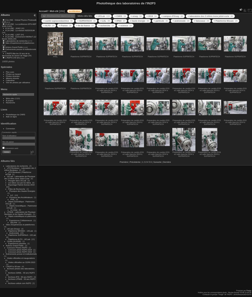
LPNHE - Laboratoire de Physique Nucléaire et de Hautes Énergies (20, 213)
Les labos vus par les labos (19, 183)
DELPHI (13, 222)
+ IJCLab (103, 16)
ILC (11, 195)
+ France (65, 25)
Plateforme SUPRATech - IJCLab (22, 235)
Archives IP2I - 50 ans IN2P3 (20, 277)
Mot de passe (8, 142)
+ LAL (105, 21)
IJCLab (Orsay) (13, 229)
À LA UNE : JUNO (13, 28)
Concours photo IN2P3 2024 (20, 250)
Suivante (157, 162)
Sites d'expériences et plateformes (19, 43)
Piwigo (248, 291)
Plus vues (10, 72)
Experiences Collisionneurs (20, 220)
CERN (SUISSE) (14, 241)
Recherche (10, 103)
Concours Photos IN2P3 (17, 248)
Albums (5, 15)
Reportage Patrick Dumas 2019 (21, 185)
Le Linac (14, 210)
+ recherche (106, 25)
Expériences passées (17, 243)
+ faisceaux (201, 21)
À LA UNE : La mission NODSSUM (20, 30)
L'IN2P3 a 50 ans (12, 58)
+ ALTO (48, 25)
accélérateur (74, 11)
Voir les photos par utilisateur (18, 82)
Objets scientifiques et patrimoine (22, 216)
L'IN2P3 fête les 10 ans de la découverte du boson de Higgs (16, 54)
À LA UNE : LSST (12, 35)
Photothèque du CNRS (15, 114)
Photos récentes (13, 76)
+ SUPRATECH (86, 21)
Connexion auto (10, 148)
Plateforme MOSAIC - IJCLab (20, 231)
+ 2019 (152, 16)
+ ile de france (85, 25)
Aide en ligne (11, 117)
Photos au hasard (13, 74)
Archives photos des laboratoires (21, 269)
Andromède (14, 233)
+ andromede (181, 21)
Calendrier (10, 80)
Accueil (43, 11)
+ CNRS (120, 16)
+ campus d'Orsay (172, 16)
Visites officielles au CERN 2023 (21, 262)
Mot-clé (54, 11)
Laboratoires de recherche (16, 41)
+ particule (161, 21)
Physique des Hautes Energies (22, 191)
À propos (10, 100)
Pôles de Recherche (16, 189)
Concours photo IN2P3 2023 (20, 252)
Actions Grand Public (14, 47)
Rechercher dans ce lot (60, 16)
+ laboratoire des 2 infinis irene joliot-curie (210, 16)
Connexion (10, 128)
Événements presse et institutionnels (20, 49)
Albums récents (12, 78)
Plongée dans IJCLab (17, 181)
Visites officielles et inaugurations (21, 258)
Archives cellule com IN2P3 (19, 283)
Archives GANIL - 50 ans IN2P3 (21, 273)
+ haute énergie (139, 21)
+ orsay (136, 16)
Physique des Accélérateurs (21, 197)
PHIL (12, 199)
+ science (125, 25)
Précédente (135, 162)
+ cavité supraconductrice (57, 21)
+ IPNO (120, 21)
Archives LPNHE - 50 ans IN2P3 (21, 279)
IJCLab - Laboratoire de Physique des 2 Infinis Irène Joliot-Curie (19, 177)
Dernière (167, 162)
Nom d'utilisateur (9, 136)
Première (124, 162)
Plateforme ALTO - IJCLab (19, 239)
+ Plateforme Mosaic (225, 21)
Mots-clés (10, 98)
